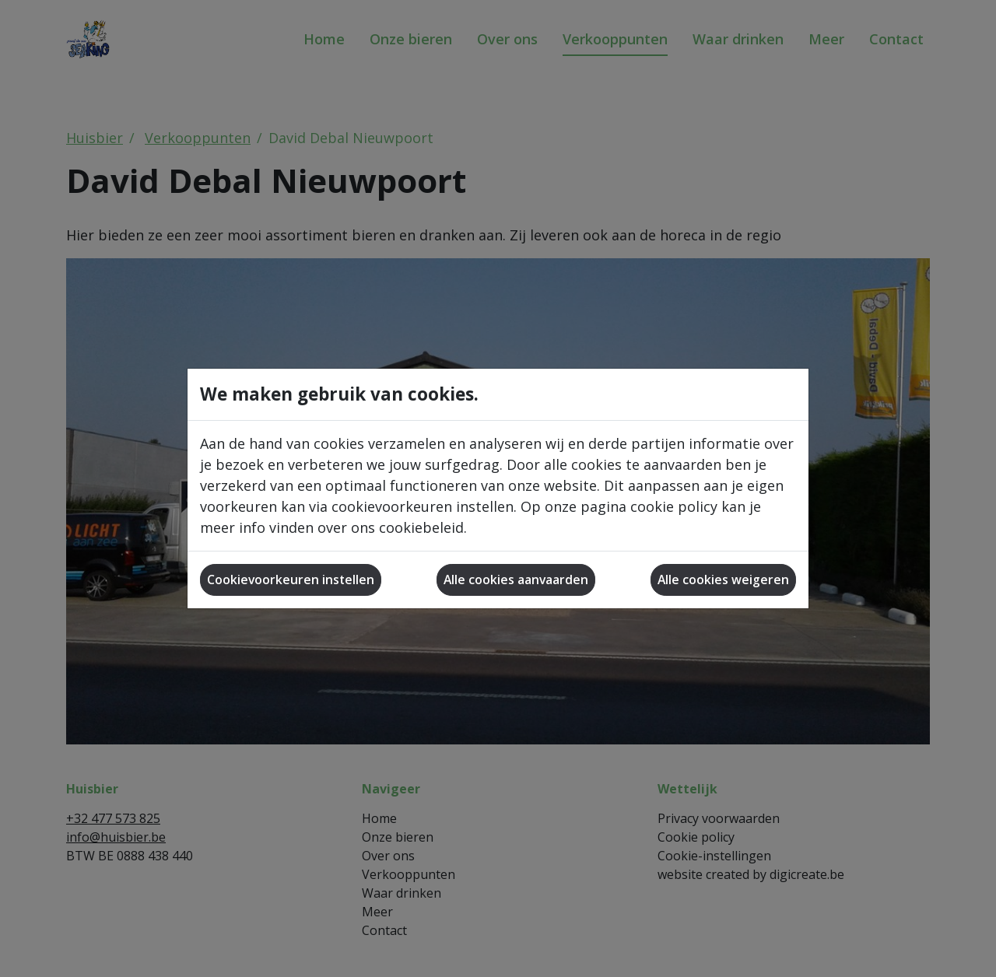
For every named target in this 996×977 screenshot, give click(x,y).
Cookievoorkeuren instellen (290, 579)
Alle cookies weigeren (723, 579)
